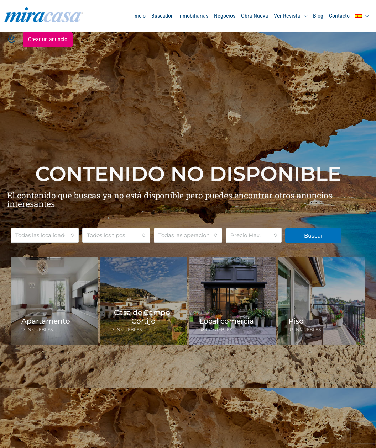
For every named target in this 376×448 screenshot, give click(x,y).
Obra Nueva (254, 15)
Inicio (139, 15)
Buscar (313, 235)
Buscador (162, 15)
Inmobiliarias (193, 15)
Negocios (224, 15)
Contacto (339, 15)
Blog (318, 15)
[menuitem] (11, 39)
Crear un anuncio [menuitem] (47, 39)
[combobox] (45, 235)
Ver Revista (287, 15)
